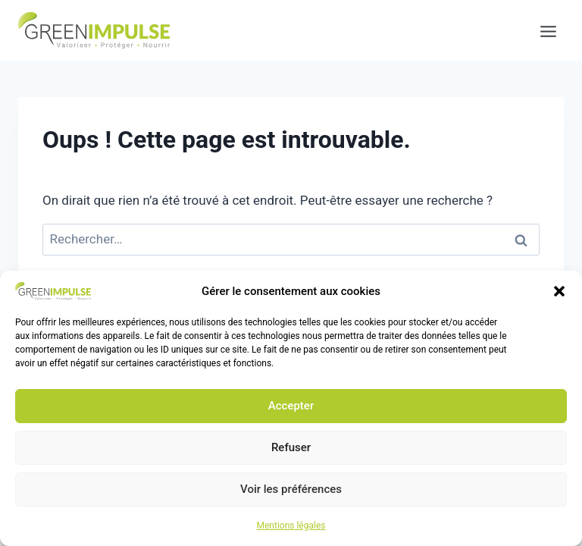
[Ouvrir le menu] (541, 30)
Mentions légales (291, 525)
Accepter (291, 406)
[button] (559, 291)
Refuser (291, 447)
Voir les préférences (291, 489)
